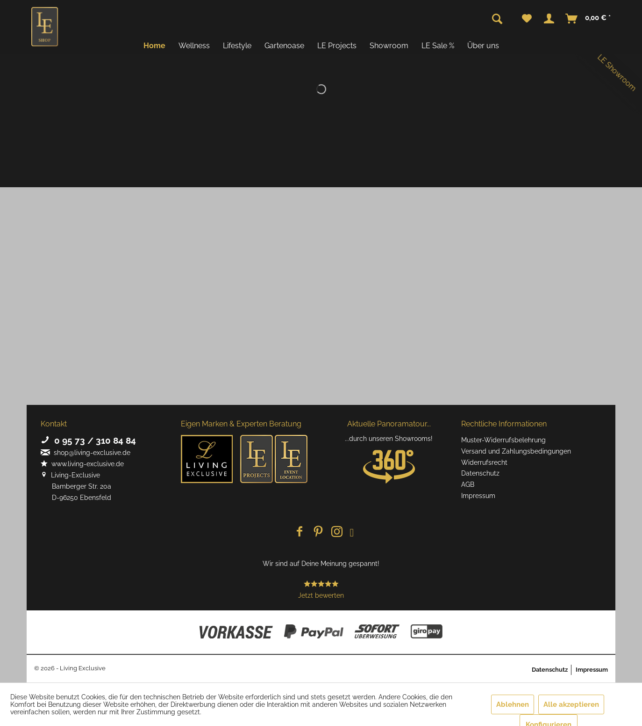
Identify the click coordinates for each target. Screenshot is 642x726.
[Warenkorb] (588, 18)
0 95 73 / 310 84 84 (88, 440)
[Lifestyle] (237, 45)
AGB (467, 484)
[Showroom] (389, 45)
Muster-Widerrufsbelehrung (503, 440)
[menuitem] (526, 18)
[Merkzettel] (526, 18)
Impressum (478, 495)
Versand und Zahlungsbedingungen (516, 451)
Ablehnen (512, 704)
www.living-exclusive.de (82, 464)
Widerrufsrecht (484, 462)
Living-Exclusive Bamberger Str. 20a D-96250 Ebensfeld (76, 486)
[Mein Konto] (549, 18)
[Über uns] (483, 45)
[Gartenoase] (284, 45)
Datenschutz (480, 473)
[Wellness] (194, 45)
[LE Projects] (337, 45)
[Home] (154, 45)
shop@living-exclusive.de (85, 452)
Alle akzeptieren (571, 704)
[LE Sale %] (438, 45)
